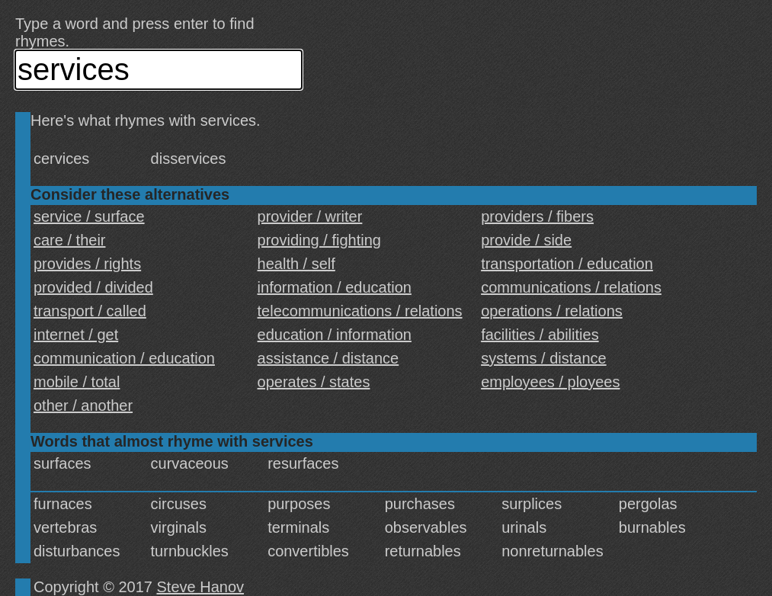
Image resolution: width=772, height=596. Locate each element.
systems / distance (544, 358)
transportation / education (567, 263)
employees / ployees (550, 381)
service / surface (89, 216)
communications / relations (571, 287)
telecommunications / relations (360, 311)
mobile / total (77, 381)
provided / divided (93, 287)
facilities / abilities (540, 334)
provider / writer (310, 216)
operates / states (314, 381)
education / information (335, 334)
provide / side (526, 240)
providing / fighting (319, 240)
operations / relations (552, 311)
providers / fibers (537, 216)
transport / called (90, 311)
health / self (296, 263)
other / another (83, 405)
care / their (69, 240)
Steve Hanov (201, 586)
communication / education (124, 358)
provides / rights (87, 263)
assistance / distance (328, 358)
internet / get (76, 334)
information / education (335, 287)
